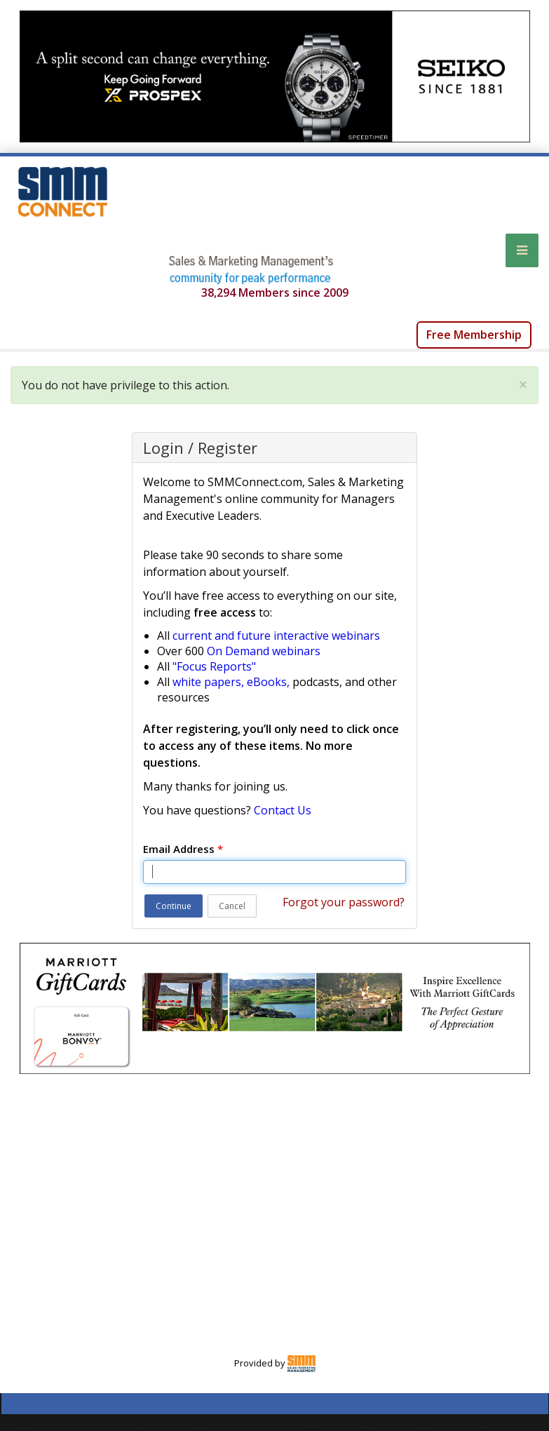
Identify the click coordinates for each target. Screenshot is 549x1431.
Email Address (183, 849)
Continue (173, 906)
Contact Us (282, 810)
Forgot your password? (344, 902)
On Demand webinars (263, 651)
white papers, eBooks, (231, 682)
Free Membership (474, 334)
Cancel (232, 906)
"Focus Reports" (214, 666)
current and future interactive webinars (276, 635)
